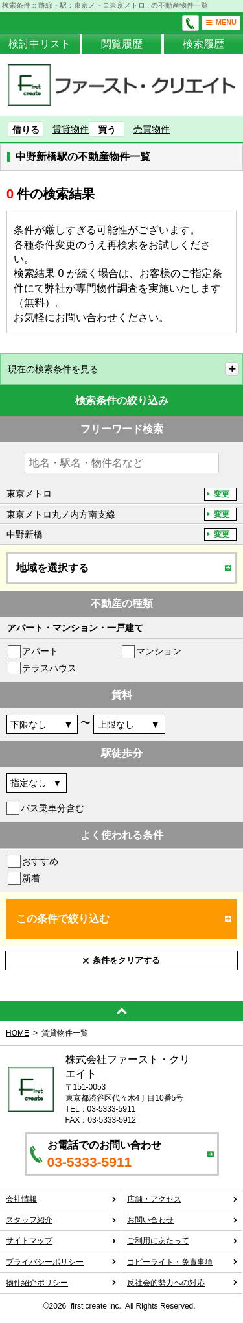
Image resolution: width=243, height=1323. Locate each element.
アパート (40, 651)
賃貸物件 (70, 129)
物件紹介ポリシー (61, 1282)
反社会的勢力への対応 (182, 1282)
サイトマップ (61, 1240)
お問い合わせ (182, 1219)
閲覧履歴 (122, 43)
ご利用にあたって (182, 1240)
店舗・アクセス (182, 1199)
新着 (31, 878)
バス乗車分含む (52, 808)
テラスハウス (49, 668)
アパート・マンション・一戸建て (75, 628)
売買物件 (151, 129)
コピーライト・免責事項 (182, 1262)
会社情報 (61, 1199)
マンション (158, 651)
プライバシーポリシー (61, 1262)
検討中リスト (39, 43)
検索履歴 (203, 43)
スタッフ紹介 (61, 1219)
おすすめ (40, 861)
